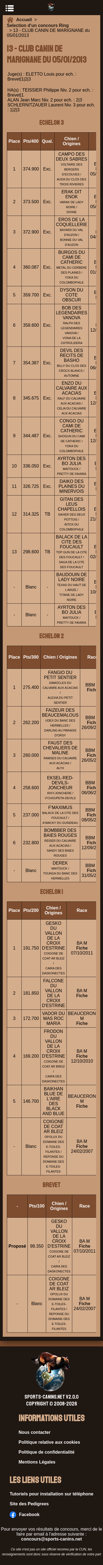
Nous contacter (35, 1432)
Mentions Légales (37, 1462)
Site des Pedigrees (29, 1503)
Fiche (92, 689)
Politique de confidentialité (47, 1452)
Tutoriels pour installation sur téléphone (51, 1494)
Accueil (25, 19)
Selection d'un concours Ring (38, 25)
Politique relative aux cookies (49, 1442)
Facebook (25, 1514)
